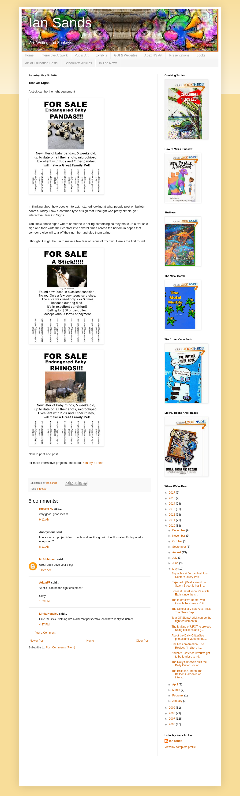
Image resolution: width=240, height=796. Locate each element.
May (175, 568)
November (179, 535)
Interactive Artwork (54, 55)
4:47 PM (44, 624)
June (175, 563)
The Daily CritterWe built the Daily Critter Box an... (189, 663)
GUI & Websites (125, 55)
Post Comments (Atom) (60, 647)
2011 (172, 520)
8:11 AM (44, 546)
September (179, 546)
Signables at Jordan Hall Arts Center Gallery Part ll (190, 575)
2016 (172, 498)
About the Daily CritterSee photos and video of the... (189, 637)
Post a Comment (44, 632)
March (176, 690)
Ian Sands (60, 22)
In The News (108, 63)
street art (42, 488)
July (175, 557)
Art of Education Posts (41, 63)
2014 (172, 503)
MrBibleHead (47, 559)
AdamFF (44, 582)
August (177, 552)
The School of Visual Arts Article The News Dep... (191, 610)
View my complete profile (180, 747)
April (175, 684)
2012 (172, 514)
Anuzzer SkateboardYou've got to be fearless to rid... (191, 654)
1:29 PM (44, 601)
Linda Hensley (48, 613)
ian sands (175, 741)
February (178, 695)
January (177, 701)
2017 (172, 492)
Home (29, 55)
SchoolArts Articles (78, 63)
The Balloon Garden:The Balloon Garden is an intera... (187, 674)
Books (201, 55)
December (179, 530)
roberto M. (46, 508)
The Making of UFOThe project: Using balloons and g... (191, 628)
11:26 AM (45, 570)
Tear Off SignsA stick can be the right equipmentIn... (191, 619)
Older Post (142, 640)
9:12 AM (44, 519)
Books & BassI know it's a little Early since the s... (191, 593)
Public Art (82, 55)
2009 (172, 707)
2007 (172, 718)
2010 (172, 525)
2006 (172, 724)
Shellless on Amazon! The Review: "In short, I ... (188, 646)
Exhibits (101, 55)
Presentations (179, 55)
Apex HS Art (153, 55)
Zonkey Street (92, 463)
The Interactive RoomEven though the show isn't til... (189, 601)
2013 (172, 509)
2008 (172, 713)
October (177, 541)
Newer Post (37, 640)
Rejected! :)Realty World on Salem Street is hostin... (189, 584)
